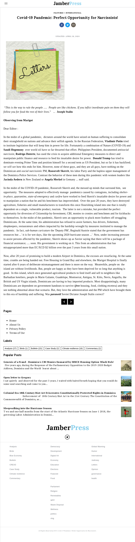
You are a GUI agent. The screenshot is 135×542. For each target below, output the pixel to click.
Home (13, 320)
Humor (94, 451)
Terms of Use (17, 333)
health (94, 478)
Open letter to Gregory (17, 377)
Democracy (55, 447)
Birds (22, 348)
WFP (53, 500)
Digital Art (55, 456)
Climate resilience (70, 348)
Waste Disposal (57, 505)
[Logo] (68, 428)
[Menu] (6, 3)
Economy (55, 460)
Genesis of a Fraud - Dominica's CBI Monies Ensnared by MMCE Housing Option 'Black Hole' (59, 362)
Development (56, 451)
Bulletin (34, 348)
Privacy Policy (17, 328)
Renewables (56, 496)
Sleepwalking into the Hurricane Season (28, 408)
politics (54, 514)
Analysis (8, 348)
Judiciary (95, 460)
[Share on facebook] (61, 25)
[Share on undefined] (73, 25)
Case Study (50, 348)
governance (97, 474)
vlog (52, 518)
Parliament (55, 487)
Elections (54, 469)
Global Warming (98, 447)
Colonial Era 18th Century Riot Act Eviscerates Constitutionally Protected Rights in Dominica (60, 392)
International (97, 456)
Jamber (67, 3)
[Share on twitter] (67, 25)
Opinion (95, 469)
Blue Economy (16, 456)
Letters (94, 465)
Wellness (54, 509)
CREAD (13, 465)
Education (55, 465)
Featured (54, 474)
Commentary (92, 348)
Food (53, 478)
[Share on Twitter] (67, 437)
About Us (14, 324)
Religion (54, 491)
